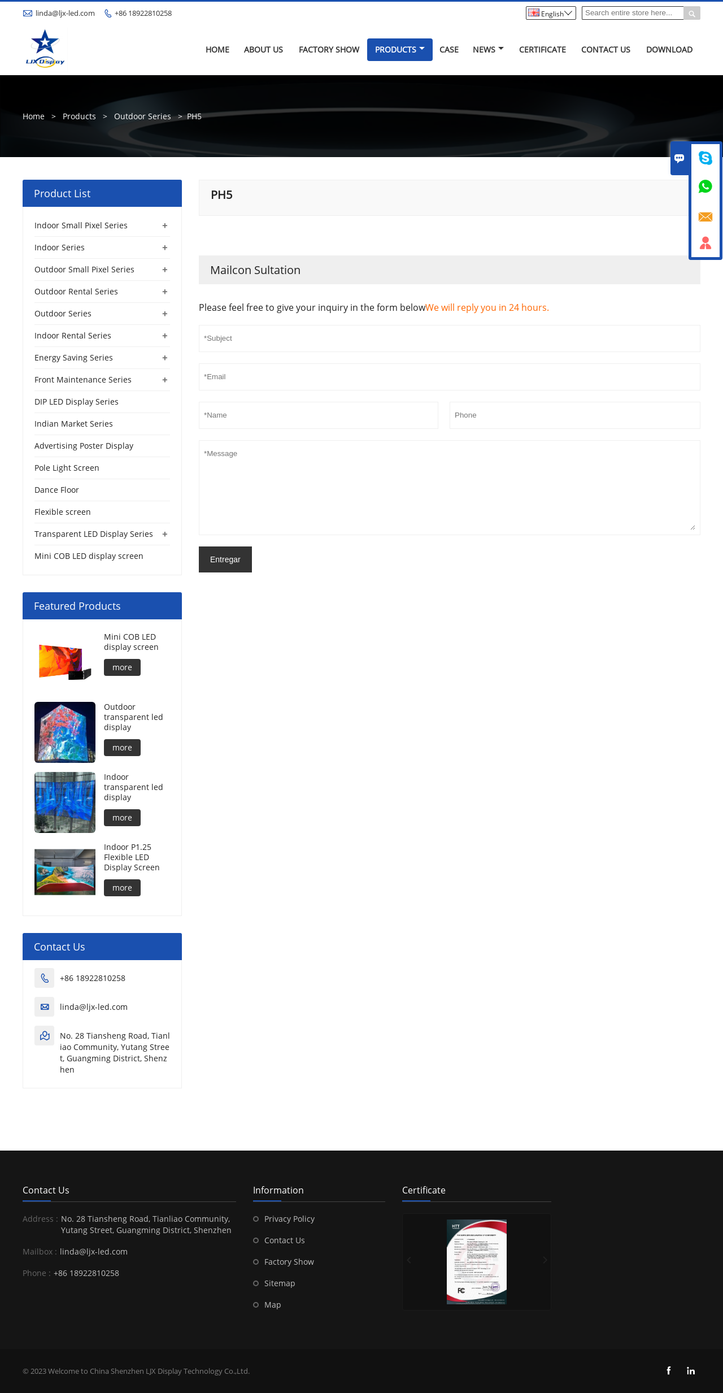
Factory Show (329, 49)
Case (449, 49)
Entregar (225, 559)
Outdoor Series (142, 116)
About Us (263, 49)
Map (272, 1304)
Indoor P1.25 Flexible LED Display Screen (132, 857)
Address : (40, 1218)
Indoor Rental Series (72, 335)
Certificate (542, 49)
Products (400, 49)
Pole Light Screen (66, 467)
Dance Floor (56, 489)
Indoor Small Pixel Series (81, 225)
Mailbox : (40, 1251)
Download (669, 49)
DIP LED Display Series (76, 401)
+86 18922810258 (143, 13)
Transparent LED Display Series (93, 533)
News (488, 49)
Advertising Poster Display (83, 445)
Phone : (37, 1273)
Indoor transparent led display (133, 787)
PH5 (194, 116)
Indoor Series (59, 247)
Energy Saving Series (73, 357)
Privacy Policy (289, 1218)
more (122, 667)
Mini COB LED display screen (88, 555)
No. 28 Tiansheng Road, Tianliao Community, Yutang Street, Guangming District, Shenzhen (115, 1052)
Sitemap (279, 1283)
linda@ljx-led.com (65, 13)
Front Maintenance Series (83, 379)
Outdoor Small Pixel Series (84, 269)
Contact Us (605, 49)
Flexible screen (62, 511)
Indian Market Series (73, 423)
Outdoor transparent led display (133, 717)
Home (217, 49)
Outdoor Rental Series (76, 291)
